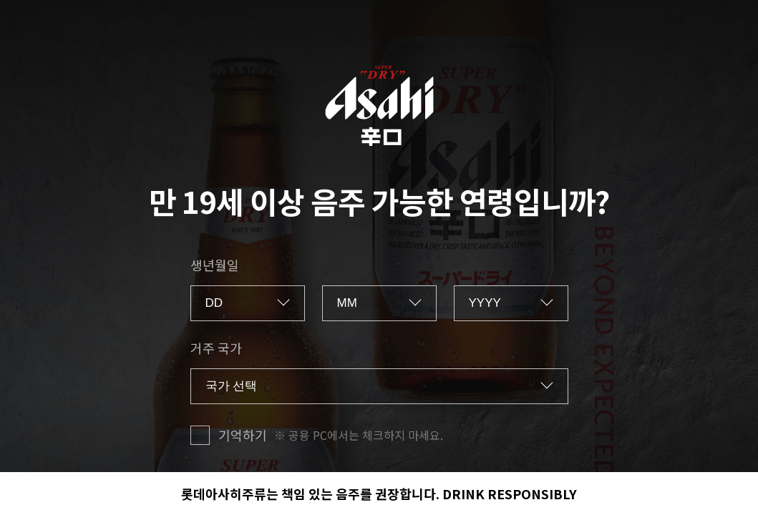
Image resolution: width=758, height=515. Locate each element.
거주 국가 (216, 347)
